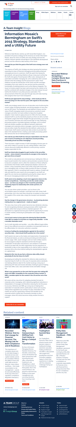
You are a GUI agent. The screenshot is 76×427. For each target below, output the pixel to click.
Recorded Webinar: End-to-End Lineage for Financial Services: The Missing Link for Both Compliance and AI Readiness (12, 338)
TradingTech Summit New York (44, 333)
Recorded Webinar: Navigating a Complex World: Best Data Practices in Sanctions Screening (61, 78)
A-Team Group (45, 405)
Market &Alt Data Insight (7, 14)
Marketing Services (60, 2)
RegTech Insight (31, 13)
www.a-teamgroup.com (10, 407)
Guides (60, 12)
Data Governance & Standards (57, 56)
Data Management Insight (23, 14)
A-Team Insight (45, 407)
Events (65, 12)
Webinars (53, 12)
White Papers (45, 12)
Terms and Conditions (27, 415)
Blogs (37, 12)
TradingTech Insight (15, 13)
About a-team (39, 2)
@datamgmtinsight (64, 412)
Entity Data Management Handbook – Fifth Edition (63, 334)
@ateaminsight (63, 405)
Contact (23, 405)
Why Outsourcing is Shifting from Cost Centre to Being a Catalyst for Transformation (29, 337)
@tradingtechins (63, 409)
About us (23, 403)
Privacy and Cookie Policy (28, 409)
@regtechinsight (63, 407)
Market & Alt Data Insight (48, 417)
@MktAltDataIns (63, 414)
